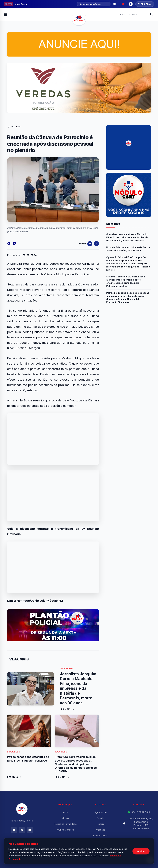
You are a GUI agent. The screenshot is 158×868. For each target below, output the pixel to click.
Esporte (100, 818)
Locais (101, 824)
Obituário (100, 829)
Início (65, 812)
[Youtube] (30, 830)
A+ (90, 243)
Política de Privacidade (65, 824)
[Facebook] (14, 830)
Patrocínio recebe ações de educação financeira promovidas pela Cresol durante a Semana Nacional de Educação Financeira (127, 297)
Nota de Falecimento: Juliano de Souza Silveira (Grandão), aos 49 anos (128, 249)
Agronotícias (101, 812)
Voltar (14, 126)
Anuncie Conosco (65, 829)
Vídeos (65, 818)
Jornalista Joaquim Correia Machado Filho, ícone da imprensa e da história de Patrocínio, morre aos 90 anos (127, 237)
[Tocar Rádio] (130, 4)
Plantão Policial (100, 835)
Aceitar (141, 851)
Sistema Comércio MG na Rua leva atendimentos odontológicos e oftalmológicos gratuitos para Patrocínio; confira (125, 281)
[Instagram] (22, 830)
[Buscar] (151, 14)
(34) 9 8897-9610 (141, 812)
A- (96, 243)
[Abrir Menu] (5, 15)
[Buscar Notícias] (135, 14)
